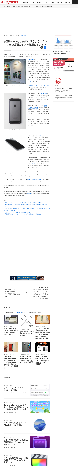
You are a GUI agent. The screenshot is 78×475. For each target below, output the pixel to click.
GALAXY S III (44, 94)
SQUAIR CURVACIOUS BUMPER (34, 180)
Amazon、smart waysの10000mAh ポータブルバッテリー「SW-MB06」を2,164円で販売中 (13, 292)
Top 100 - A (33, 163)
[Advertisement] (39, 19)
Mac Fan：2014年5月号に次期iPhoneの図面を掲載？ (18, 212)
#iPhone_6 (23, 35)
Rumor (8, 6)
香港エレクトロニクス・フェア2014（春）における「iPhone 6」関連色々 (23, 202)
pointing (29, 193)
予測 (30, 81)
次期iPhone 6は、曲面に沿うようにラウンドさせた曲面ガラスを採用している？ (33, 6)
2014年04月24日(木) (9, 35)
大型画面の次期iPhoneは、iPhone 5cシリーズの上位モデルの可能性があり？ (24, 214)
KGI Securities (31, 59)
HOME (3, 6)
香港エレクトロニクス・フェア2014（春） (38, 85)
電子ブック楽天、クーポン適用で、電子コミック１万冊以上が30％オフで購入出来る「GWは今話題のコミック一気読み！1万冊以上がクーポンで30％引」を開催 (40, 292)
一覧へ (27, 292)
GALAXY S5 (39, 136)
